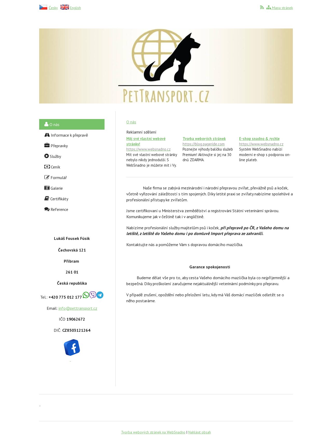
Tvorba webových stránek (209, 141)
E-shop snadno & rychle (266, 141)
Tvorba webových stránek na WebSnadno (153, 432)
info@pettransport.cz (78, 308)
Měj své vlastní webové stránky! (153, 144)
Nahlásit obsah (199, 432)
